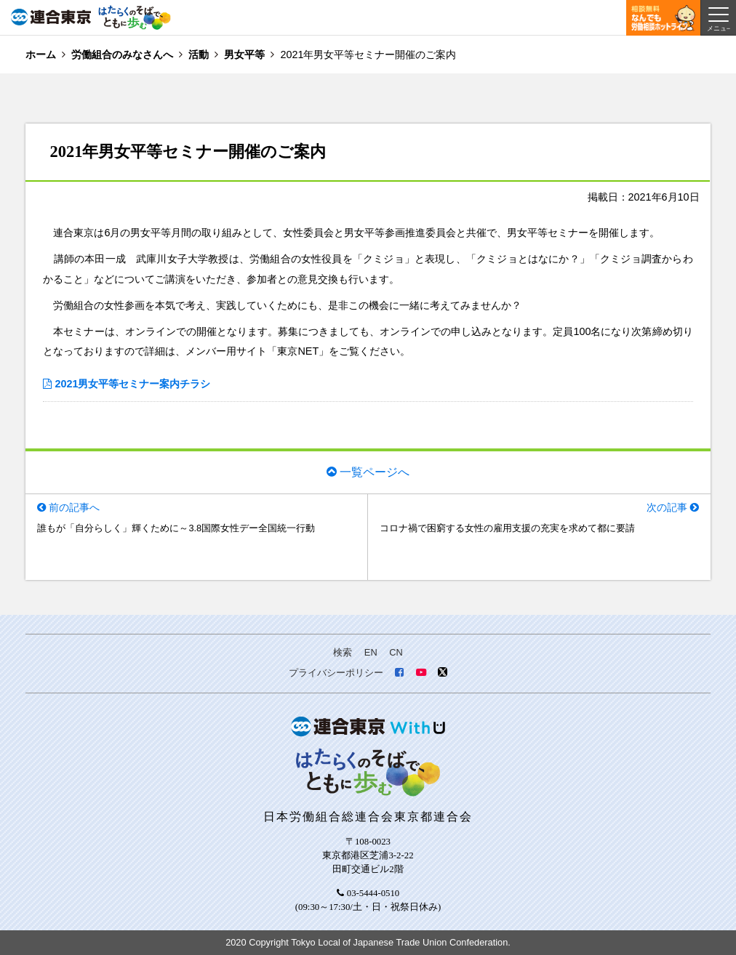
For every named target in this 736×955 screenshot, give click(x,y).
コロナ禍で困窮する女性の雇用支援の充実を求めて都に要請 (507, 528)
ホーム (40, 54)
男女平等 (244, 54)
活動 (198, 54)
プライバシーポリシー (336, 672)
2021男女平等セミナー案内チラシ (132, 384)
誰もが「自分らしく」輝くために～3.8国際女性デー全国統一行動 (176, 528)
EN (370, 652)
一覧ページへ (374, 472)
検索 (342, 652)
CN (395, 652)
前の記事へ (74, 507)
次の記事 (667, 507)
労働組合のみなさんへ (122, 54)
